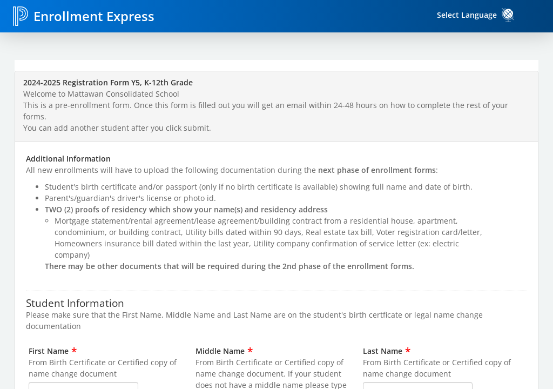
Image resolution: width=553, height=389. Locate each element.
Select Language (467, 15)
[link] (508, 15)
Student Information (75, 302)
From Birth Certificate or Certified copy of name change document (103, 368)
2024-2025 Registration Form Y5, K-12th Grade (108, 82)
